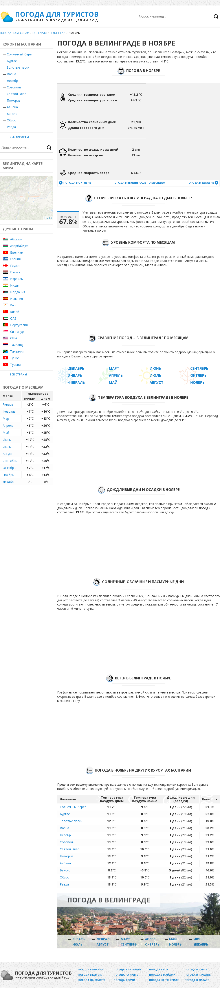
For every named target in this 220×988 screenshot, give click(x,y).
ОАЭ (13, 318)
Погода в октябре (77, 183)
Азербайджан (20, 246)
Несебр (12, 81)
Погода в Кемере (90, 974)
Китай (14, 312)
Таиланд (16, 345)
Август (8, 454)
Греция (15, 259)
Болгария (40, 33)
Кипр (13, 305)
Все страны (18, 374)
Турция (15, 364)
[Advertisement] (187, 545)
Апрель (8, 425)
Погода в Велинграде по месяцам (138, 183)
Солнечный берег (20, 54)
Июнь (7, 439)
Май (6, 432)
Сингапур (17, 331)
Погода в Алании (91, 969)
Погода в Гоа (158, 969)
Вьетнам (16, 252)
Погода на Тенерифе (164, 980)
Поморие (66, 856)
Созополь (67, 842)
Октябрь (9, 468)
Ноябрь (8, 475)
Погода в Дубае (196, 969)
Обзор (65, 877)
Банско (65, 870)
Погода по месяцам (14, 33)
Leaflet (48, 218)
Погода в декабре (200, 183)
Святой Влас (69, 849)
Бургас (12, 61)
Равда (64, 884)
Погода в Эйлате (197, 980)
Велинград (57, 33)
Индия (15, 285)
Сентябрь (10, 461)
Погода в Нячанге (198, 974)
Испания (16, 298)
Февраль (9, 411)
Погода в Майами (162, 974)
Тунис (14, 358)
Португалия (19, 325)
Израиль (16, 279)
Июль (7, 447)
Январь (8, 404)
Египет (15, 272)
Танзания (17, 351)
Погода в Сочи (124, 980)
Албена (65, 863)
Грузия (15, 265)
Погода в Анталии (127, 969)
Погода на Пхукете (91, 980)
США (13, 338)
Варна (11, 74)
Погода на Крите (126, 974)
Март (7, 418)
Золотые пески (18, 67)
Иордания (17, 292)
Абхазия (16, 239)
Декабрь (9, 482)
